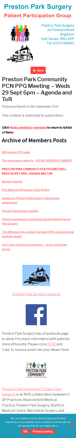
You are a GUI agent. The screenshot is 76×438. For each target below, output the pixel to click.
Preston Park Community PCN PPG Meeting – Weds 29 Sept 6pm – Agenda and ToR (34, 171)
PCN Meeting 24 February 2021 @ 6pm (26, 190)
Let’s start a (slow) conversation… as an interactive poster (34, 247)
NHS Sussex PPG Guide (16, 152)
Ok (25, 431)
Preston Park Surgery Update (20, 211)
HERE (51, 344)
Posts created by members (27, 127)
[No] (71, 426)
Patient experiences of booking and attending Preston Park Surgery (36, 221)
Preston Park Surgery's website (36, 294)
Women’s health (12, 181)
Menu (40, 70)
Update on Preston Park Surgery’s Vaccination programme (31, 200)
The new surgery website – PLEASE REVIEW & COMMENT (37, 160)
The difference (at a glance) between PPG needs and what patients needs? (38, 234)
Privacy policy (43, 431)
